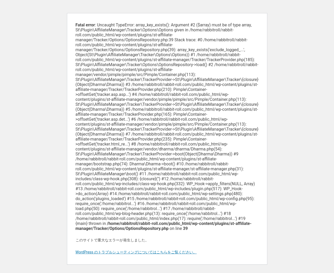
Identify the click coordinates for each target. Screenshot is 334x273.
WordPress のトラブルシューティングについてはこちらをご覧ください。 (136, 252)
